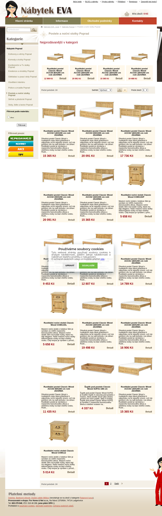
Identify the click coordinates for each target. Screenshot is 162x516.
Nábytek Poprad (14, 48)
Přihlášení (121, 2)
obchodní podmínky (44, 506)
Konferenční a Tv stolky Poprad (19, 66)
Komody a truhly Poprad (19, 59)
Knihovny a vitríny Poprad (20, 54)
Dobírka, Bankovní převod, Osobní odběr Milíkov (28, 498)
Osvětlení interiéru (16, 82)
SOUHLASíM (88, 265)
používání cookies (27, 506)
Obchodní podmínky (100, 21)
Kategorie (9, 36)
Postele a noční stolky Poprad (19, 94)
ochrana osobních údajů (63, 506)
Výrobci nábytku (108, 2)
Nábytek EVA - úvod (51, 27)
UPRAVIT (69, 265)
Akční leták (77, 2)
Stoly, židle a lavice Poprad (20, 105)
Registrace (133, 2)
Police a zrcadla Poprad (19, 88)
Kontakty (137, 21)
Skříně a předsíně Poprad (20, 99)
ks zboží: (140, 13)
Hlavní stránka (23, 21)
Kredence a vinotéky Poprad (21, 71)
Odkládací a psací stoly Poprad (22, 76)
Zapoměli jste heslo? (149, 2)
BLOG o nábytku (91, 2)
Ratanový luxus (86, 498)
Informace (62, 21)
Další (117, 484)
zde (102, 259)
